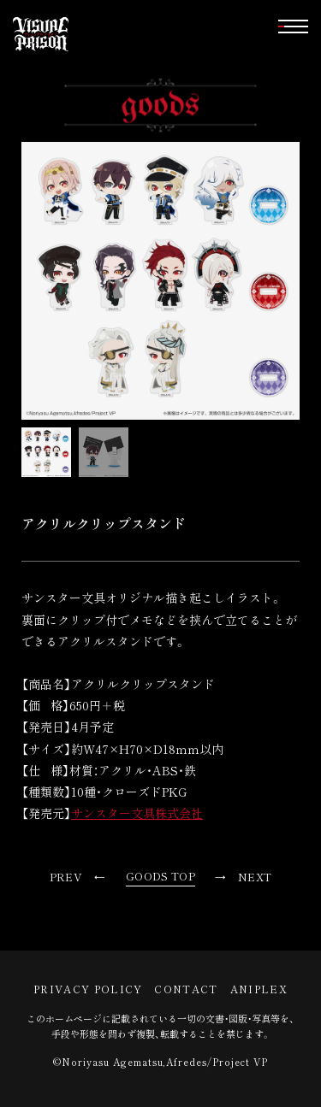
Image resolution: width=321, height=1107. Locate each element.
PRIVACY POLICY (87, 989)
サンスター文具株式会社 (137, 812)
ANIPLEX (259, 989)
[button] (293, 26)
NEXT (255, 877)
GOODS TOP (160, 876)
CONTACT (185, 989)
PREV (66, 877)
